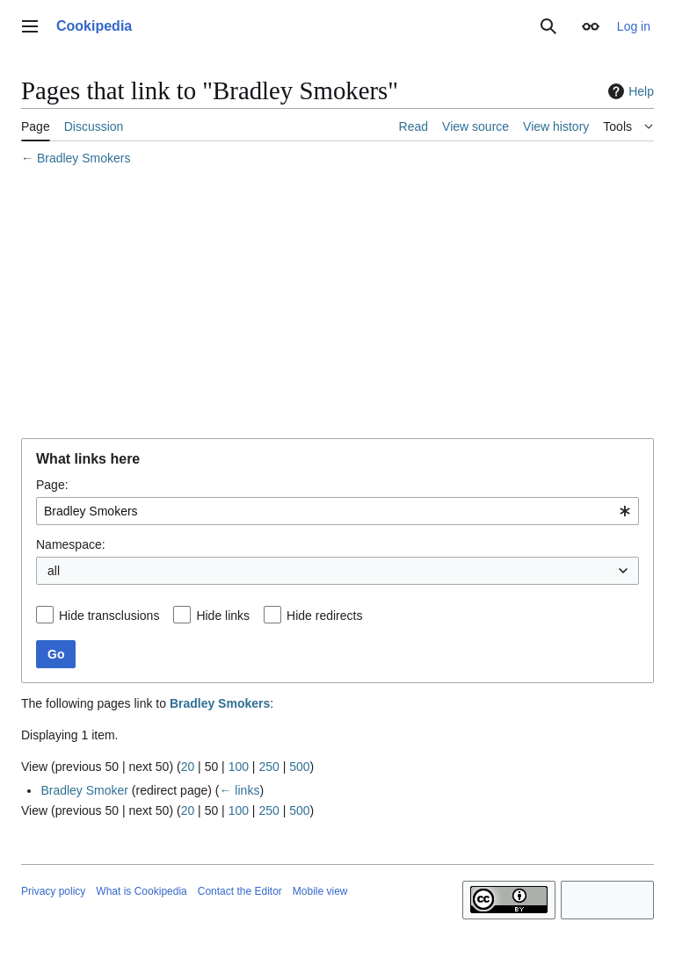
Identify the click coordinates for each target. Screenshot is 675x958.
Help (629, 91)
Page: (52, 485)
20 (188, 767)
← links (239, 790)
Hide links (223, 616)
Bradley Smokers (84, 158)
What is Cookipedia (141, 891)
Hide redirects (324, 616)
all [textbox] (53, 571)
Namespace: (70, 544)
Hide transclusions (109, 616)
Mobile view (320, 891)
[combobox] (337, 511)
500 (299, 767)
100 (239, 767)
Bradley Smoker (84, 790)
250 (268, 767)
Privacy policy (53, 891)
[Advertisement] (337, 305)
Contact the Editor (240, 891)
